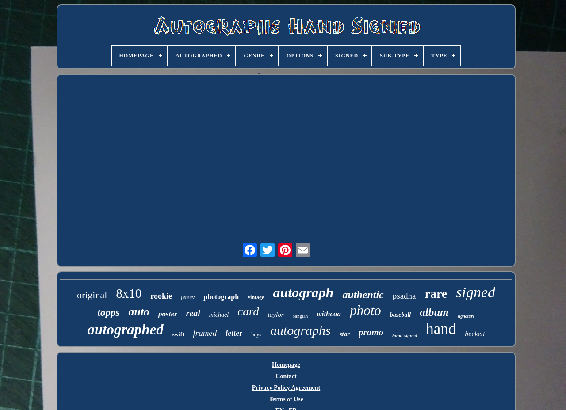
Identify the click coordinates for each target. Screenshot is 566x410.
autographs (300, 330)
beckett (475, 334)
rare (436, 293)
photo (365, 310)
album (434, 312)
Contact (285, 376)
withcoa (329, 314)
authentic (362, 294)
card (248, 311)
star (345, 334)
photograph (221, 296)
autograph (303, 292)
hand (441, 329)
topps (109, 312)
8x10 (129, 293)
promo (371, 332)
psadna (404, 295)
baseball (400, 314)
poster (167, 314)
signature (466, 316)
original (92, 294)
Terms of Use (286, 399)
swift (178, 334)
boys (256, 334)
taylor (276, 314)
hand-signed (404, 335)
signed (475, 292)
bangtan (300, 316)
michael (219, 314)
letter (234, 333)
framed (205, 333)
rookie (161, 296)
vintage (256, 297)
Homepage (286, 364)
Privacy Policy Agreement (286, 387)
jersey (188, 297)
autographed (125, 330)
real (193, 313)
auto (138, 311)
